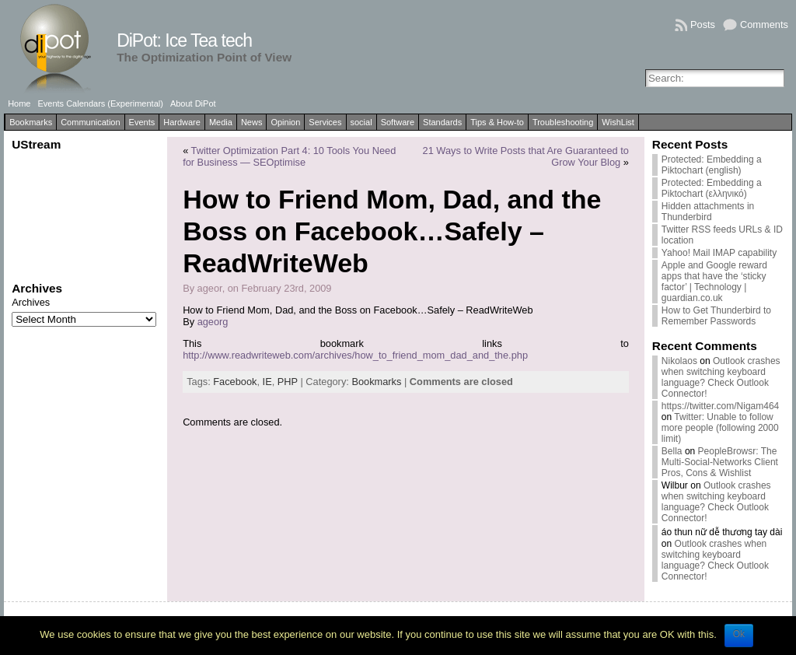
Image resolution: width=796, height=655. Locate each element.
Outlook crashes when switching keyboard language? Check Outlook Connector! (721, 377)
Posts (702, 24)
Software (397, 122)
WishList (618, 122)
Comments (764, 24)
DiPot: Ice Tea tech (184, 40)
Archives (31, 302)
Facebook (235, 381)
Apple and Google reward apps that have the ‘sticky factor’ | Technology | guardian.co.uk (714, 281)
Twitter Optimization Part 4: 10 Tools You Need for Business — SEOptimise (289, 156)
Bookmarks (30, 122)
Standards (442, 122)
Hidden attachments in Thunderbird (708, 211)
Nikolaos (679, 361)
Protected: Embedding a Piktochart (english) (712, 165)
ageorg (213, 322)
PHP (288, 381)
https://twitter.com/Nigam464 (720, 406)
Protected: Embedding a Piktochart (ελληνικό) (712, 188)
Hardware (182, 122)
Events (142, 122)
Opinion (285, 122)
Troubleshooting (562, 122)
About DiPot (193, 103)
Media (220, 122)
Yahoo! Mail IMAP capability (719, 252)
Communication (90, 122)
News (252, 122)
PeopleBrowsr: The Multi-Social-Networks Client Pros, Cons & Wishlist (720, 462)
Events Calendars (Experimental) (99, 103)
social (361, 122)
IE (267, 381)
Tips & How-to (497, 122)
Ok (739, 634)
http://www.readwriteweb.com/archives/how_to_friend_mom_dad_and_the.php (355, 355)
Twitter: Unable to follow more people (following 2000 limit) (720, 428)
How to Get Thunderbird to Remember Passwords (716, 316)
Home (19, 103)
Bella (672, 451)
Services (325, 122)
